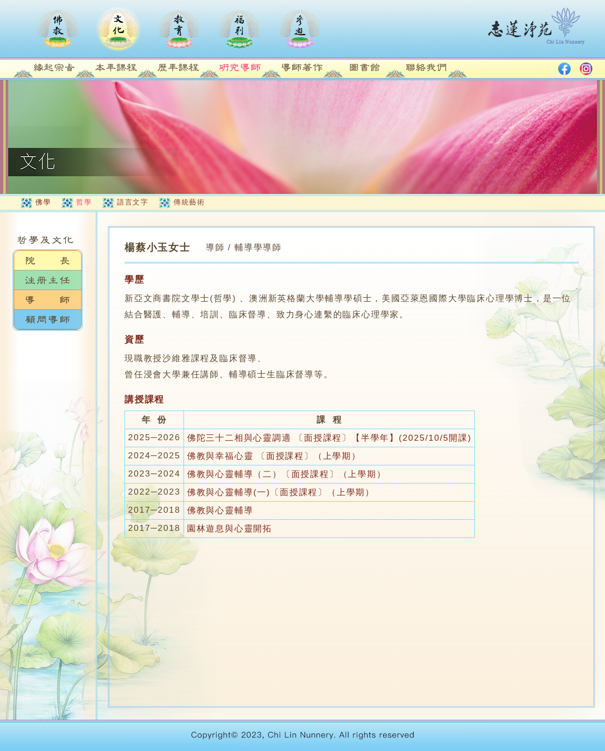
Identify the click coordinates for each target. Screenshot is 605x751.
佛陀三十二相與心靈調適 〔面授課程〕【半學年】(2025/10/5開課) (329, 438)
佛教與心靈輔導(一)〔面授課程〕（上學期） (281, 492)
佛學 (43, 202)
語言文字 (132, 202)
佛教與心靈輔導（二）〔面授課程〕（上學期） (286, 474)
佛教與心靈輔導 (220, 510)
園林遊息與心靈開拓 (229, 528)
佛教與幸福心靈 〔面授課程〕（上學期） (274, 456)
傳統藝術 (189, 202)
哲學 (84, 202)
